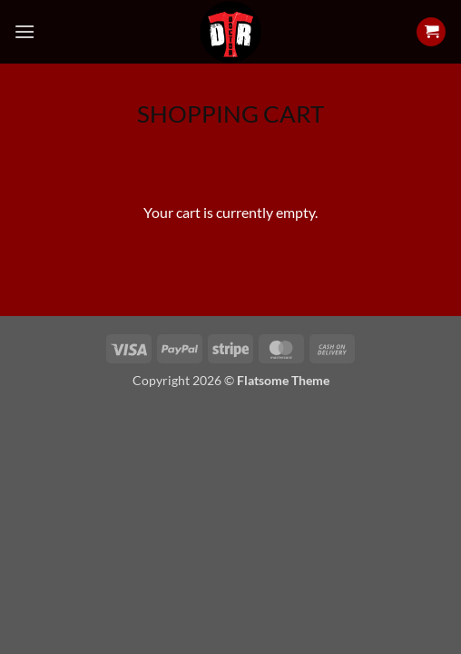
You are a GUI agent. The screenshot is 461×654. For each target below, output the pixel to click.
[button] (24, 31)
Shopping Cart (230, 113)
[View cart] (431, 32)
